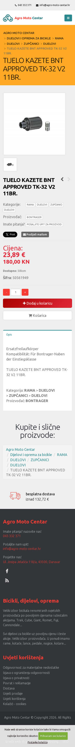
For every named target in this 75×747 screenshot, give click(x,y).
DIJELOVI (13, 43)
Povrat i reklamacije (17, 683)
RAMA (59, 38)
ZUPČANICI (31, 43)
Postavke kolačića (38, 742)
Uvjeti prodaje (13, 693)
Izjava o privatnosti (16, 678)
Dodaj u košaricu (37, 303)
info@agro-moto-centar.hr (53, 5)
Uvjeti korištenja (14, 698)
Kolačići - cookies (14, 704)
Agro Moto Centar (18, 33)
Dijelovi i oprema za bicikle (29, 38)
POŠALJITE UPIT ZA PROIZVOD (44, 224)
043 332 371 (23, 5)
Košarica (37, 315)
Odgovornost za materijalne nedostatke (31, 667)
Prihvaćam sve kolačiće (53, 736)
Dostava (9, 688)
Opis (9, 334)
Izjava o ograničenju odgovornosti (26, 672)
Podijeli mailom (35, 234)
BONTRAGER (34, 217)
